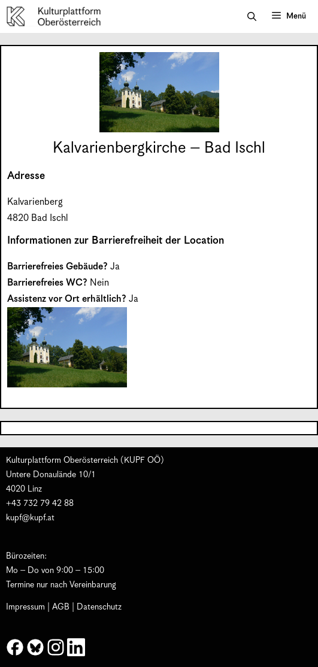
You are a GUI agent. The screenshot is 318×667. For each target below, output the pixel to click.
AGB (60, 607)
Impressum (25, 607)
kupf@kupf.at (30, 518)
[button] (252, 16)
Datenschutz (99, 607)
